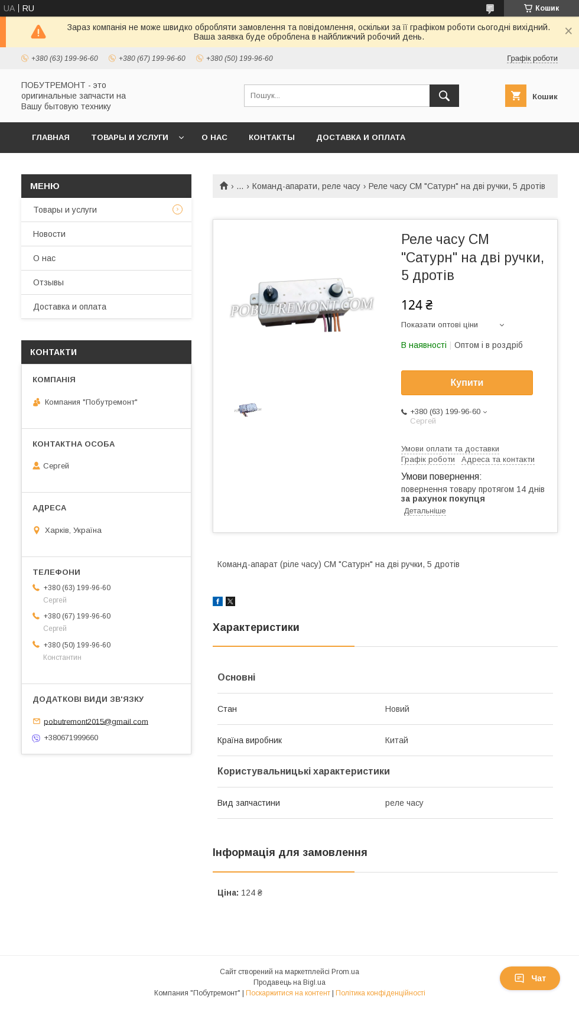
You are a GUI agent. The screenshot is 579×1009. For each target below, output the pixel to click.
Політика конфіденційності (380, 993)
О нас (214, 137)
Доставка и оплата (360, 137)
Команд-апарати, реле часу (306, 186)
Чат (530, 978)
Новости (49, 234)
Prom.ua (345, 972)
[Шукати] (444, 95)
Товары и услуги (129, 137)
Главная (51, 137)
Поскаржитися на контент (288, 993)
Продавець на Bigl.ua (289, 982)
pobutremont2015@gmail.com (96, 721)
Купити (467, 382)
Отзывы (48, 282)
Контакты (272, 137)
